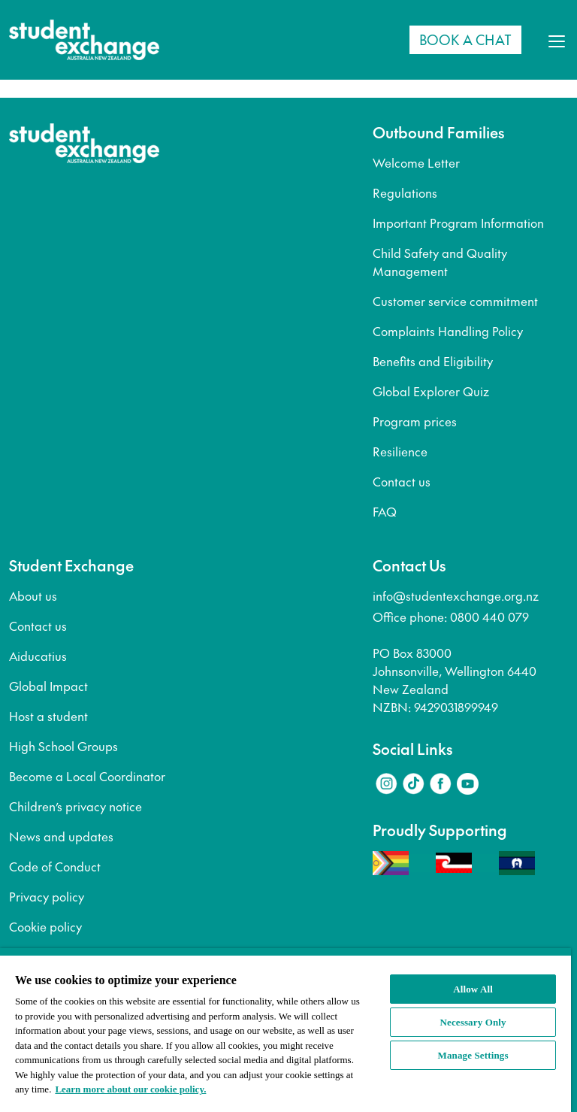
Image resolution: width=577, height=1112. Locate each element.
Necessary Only (473, 1022)
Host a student (48, 715)
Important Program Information (458, 222)
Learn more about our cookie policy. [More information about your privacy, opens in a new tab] (130, 1089)
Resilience (400, 451)
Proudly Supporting (440, 830)
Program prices (415, 421)
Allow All (473, 989)
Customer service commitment (455, 300)
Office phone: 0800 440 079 (451, 616)
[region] (285, 1030)
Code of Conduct (55, 866)
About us (33, 595)
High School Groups (63, 746)
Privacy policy (46, 896)
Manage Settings (473, 1055)
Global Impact (48, 685)
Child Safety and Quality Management (440, 261)
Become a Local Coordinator (87, 776)
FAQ (385, 511)
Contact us (401, 481)
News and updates (61, 836)
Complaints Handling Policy (448, 331)
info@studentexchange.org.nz (456, 595)
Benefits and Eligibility (433, 361)
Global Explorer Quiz (431, 391)
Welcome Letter (416, 162)
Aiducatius (38, 655)
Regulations (405, 192)
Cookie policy (45, 926)
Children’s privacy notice (75, 806)
